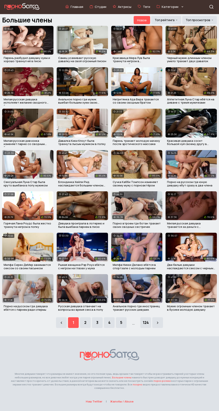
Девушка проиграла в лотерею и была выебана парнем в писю (81, 225)
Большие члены (122, 377)
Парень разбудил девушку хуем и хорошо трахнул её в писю (27, 59)
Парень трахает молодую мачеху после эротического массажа (136, 142)
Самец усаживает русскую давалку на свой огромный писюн (82, 59)
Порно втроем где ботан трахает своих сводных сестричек (137, 225)
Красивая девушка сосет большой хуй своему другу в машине (187, 144)
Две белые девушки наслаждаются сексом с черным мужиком (190, 268)
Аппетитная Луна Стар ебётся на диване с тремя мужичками (190, 101)
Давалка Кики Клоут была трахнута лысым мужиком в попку (82, 142)
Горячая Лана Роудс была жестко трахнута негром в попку (27, 225)
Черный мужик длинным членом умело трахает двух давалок (189, 59)
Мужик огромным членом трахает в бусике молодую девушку (191, 308)
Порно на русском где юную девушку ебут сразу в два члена (189, 183)
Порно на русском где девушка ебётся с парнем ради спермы (26, 308)
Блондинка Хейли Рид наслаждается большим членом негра (80, 185)
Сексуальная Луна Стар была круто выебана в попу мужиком (26, 183)
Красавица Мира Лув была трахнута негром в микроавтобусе (131, 61)
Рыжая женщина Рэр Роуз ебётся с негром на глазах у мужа (81, 266)
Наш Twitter (94, 401)
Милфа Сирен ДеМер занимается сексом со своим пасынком (27, 266)
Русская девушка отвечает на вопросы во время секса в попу (80, 308)
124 (146, 322)
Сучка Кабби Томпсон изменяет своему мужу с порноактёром (135, 183)
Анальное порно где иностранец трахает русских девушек (136, 308)
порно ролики (162, 380)
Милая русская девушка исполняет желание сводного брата (25, 102)
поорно (137, 384)
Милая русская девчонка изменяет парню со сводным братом (24, 144)
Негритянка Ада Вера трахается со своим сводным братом (136, 101)
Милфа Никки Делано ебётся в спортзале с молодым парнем (134, 266)
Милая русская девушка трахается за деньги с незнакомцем (184, 226)
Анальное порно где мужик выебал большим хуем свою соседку (77, 102)
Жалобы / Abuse (121, 401)
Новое (142, 20)
